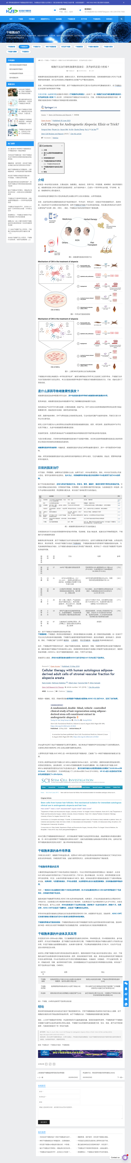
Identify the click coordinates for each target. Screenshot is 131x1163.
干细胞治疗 (24, 47)
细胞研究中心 (45, 19)
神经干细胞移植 (51, 47)
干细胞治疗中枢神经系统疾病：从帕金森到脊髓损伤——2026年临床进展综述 (25, 122)
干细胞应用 (71, 19)
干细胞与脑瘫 (12, 51)
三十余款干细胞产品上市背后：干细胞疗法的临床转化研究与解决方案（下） (20, 231)
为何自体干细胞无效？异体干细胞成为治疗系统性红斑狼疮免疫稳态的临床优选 (67, 1137)
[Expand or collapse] (62, 146)
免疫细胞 (59, 19)
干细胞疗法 (36, 47)
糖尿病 (66, 640)
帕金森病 (96, 640)
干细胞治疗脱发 (80, 205)
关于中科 (84, 19)
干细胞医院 (79, 47)
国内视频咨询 (13, 77)
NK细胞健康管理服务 (16, 73)
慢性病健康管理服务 (16, 69)
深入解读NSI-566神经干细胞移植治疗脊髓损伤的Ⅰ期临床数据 (19, 150)
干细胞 (20, 19)
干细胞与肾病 (108, 47)
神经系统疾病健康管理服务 (18, 65)
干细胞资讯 (96, 19)
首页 (10, 19)
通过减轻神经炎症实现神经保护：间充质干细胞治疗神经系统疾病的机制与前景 (25, 101)
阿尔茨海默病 (85, 640)
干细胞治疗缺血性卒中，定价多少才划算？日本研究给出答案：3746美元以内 (67, 1152)
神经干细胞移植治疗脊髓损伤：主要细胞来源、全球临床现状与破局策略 (65, 1141)
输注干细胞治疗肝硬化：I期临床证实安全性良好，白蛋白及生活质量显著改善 (67, 1148)
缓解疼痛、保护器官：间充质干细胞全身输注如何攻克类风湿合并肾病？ (103, 1137)
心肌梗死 (74, 640)
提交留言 (44, 1122)
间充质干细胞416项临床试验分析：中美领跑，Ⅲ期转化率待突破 (62, 1144)
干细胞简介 (25, 51)
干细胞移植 (11, 47)
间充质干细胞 (65, 47)
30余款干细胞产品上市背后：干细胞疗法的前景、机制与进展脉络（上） (20, 238)
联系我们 (109, 19)
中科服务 (32, 19)
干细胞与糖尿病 (93, 47)
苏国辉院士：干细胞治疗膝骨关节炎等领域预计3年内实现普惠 (99, 1152)
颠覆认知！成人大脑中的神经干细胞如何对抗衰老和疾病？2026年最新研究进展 (20, 223)
